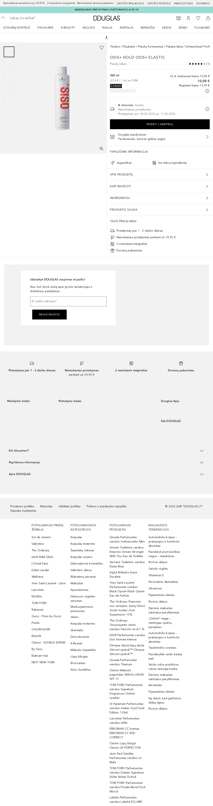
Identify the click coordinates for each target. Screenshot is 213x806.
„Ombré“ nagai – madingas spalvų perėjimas (160, 623)
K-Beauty (76, 643)
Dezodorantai (80, 637)
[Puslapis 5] (9, 101)
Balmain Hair (40, 655)
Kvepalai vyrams (81, 557)
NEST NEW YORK (43, 662)
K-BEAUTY (68, 27)
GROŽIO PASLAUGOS (130, 3)
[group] (9, 76)
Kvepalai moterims (83, 544)
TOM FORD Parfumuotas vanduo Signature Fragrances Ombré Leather (126, 691)
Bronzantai (78, 663)
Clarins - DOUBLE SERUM (48, 642)
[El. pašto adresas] (68, 301)
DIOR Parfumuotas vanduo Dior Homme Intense (127, 637)
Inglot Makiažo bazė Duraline (123, 574)
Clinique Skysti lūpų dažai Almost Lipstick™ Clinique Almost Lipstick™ (127, 650)
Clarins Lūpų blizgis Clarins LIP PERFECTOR (125, 745)
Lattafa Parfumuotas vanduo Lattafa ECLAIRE (126, 800)
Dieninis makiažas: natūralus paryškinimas (164, 610)
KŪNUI (183, 27)
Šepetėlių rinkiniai (82, 550)
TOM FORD (39, 603)
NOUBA (37, 596)
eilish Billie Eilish (42, 557)
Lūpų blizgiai (79, 656)
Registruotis (49, 314)
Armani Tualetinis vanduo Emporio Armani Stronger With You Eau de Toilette (127, 552)
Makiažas (77, 583)
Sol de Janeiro (41, 537)
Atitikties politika (70, 506)
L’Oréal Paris (40, 563)
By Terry (37, 649)
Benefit (36, 636)
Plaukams (129, 46)
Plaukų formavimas (150, 46)
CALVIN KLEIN (41, 629)
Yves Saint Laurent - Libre (49, 583)
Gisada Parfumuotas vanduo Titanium (123, 662)
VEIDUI (166, 27)
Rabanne (38, 609)
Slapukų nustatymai (23, 510)
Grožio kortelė (159, 3)
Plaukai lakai (174, 46)
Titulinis (115, 46)
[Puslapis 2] (9, 64)
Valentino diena (81, 570)
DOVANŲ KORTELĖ (16, 27)
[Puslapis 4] (9, 89)
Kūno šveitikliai (80, 669)
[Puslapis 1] (9, 51)
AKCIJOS (88, 27)
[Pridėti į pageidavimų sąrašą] (101, 48)
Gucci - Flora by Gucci (46, 616)
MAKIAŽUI (148, 27)
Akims (75, 617)
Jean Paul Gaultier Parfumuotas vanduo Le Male (126, 758)
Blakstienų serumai (83, 576)
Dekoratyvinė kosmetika (87, 563)
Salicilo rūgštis (158, 568)
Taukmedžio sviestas (162, 647)
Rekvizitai (46, 506)
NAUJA (107, 27)
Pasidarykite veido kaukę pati (165, 656)
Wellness (38, 576)
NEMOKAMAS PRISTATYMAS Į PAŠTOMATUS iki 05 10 (107, 9)
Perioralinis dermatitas (163, 582)
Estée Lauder (40, 570)
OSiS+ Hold (123, 57)
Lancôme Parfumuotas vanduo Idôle (125, 721)
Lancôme (38, 590)
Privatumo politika (22, 506)
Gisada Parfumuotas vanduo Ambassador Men (127, 539)
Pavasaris (46, 27)
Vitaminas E (156, 575)
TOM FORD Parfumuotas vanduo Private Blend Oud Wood (127, 787)
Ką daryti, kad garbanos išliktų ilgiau (165, 700)
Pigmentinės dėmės (162, 595)
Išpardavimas (79, 590)
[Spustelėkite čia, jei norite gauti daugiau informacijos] (207, 91)
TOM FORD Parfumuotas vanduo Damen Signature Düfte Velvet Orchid (127, 773)
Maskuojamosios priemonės (82, 609)
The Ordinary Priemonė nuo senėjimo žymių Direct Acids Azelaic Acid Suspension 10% (127, 608)
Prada (35, 623)
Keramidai (155, 685)
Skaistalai (77, 630)
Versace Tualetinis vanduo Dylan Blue (127, 564)
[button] (106, 450)
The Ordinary (40, 550)
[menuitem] (19, 27)
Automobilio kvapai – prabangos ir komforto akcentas (164, 541)
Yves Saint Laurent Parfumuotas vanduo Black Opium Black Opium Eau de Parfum (127, 589)
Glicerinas (155, 588)
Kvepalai (126, 27)
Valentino (38, 544)
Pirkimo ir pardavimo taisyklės (107, 506)
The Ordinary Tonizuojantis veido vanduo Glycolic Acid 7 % (127, 625)
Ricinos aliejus (158, 562)
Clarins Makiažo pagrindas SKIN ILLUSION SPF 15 (127, 675)
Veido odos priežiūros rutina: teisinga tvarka (164, 667)
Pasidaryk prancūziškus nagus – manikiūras (164, 554)
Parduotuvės (183, 3)
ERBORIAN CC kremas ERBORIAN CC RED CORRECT (125, 733)
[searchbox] (39, 18)
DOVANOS (203, 3)
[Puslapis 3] (9, 76)
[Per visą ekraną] (101, 149)
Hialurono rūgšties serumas (83, 599)
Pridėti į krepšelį (160, 124)
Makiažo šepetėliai (83, 650)
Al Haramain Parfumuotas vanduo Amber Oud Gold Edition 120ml (127, 708)
